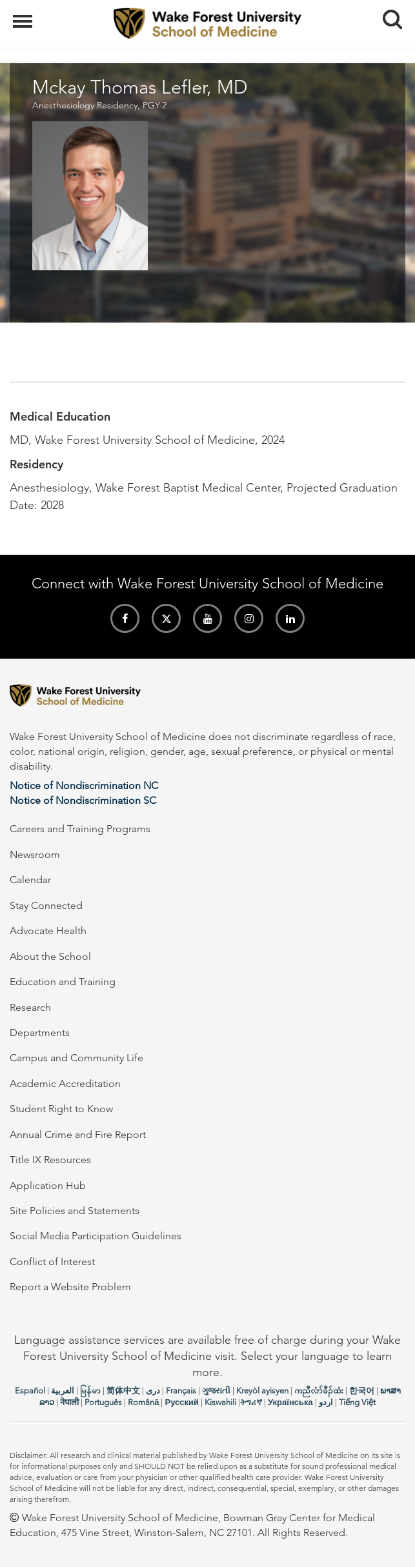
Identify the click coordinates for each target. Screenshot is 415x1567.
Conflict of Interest (52, 1261)
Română (143, 1402)
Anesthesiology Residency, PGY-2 (99, 105)
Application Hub (48, 1185)
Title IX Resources (50, 1159)
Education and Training (63, 981)
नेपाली (69, 1402)
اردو (326, 1402)
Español (30, 1390)
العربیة (62, 1390)
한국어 (361, 1390)
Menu (24, 15)
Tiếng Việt (357, 1402)
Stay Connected (46, 905)
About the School (50, 956)
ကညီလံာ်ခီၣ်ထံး (318, 1390)
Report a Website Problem (70, 1287)
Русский (182, 1402)
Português (103, 1402)
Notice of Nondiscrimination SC (83, 800)
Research (30, 1007)
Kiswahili (220, 1402)
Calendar (30, 879)
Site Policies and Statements (74, 1210)
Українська (290, 1402)
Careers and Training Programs (80, 829)
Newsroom (35, 854)
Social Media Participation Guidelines (95, 1236)
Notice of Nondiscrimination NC (84, 785)
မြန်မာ (90, 1390)
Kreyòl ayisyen (262, 1390)
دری (153, 1390)
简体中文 (123, 1390)
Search (387, 14)
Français (181, 1390)
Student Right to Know (61, 1109)
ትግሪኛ (251, 1402)
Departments (40, 1032)
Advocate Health (48, 930)
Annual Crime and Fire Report (78, 1134)
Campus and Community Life (76, 1058)
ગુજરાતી (216, 1390)
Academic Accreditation (65, 1083)
